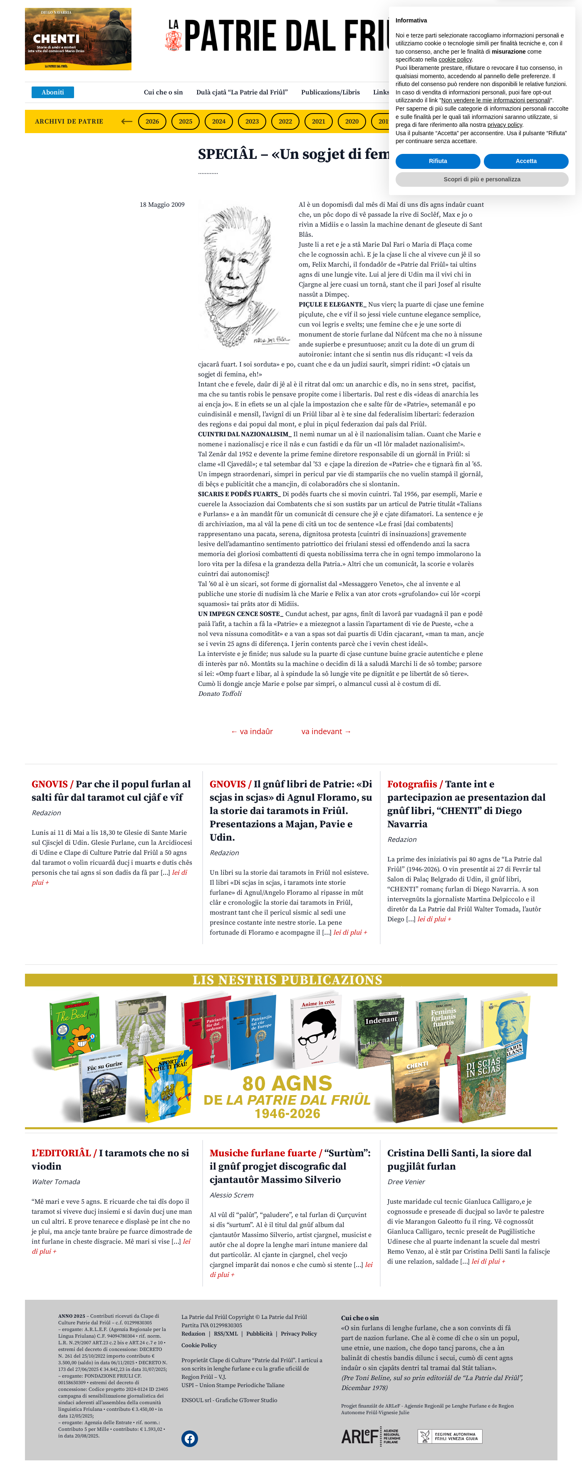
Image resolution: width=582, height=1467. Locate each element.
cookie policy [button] (455, 1324)
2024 (218, 121)
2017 (451, 121)
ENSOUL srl (196, 1400)
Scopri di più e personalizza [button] (482, 1444)
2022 (285, 121)
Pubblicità (259, 1334)
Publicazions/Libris (330, 92)
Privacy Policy (299, 1334)
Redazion (193, 1334)
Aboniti (53, 92)
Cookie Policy (199, 1345)
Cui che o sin (163, 92)
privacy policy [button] (505, 1390)
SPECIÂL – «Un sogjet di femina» (310, 154)
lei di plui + (350, 932)
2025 (185, 121)
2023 (252, 121)
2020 (352, 121)
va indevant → (327, 731)
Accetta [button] (526, 1426)
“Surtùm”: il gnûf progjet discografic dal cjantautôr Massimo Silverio (290, 1166)
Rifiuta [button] (438, 1426)
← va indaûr (252, 731)
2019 (385, 121)
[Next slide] (544, 121)
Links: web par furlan (405, 92)
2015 (518, 121)
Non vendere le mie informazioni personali (495, 1365)
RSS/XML (226, 1334)
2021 (318, 121)
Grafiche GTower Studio (246, 1400)
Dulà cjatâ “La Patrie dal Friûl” (242, 92)
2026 (152, 121)
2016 (485, 121)
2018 (418, 121)
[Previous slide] (127, 121)
